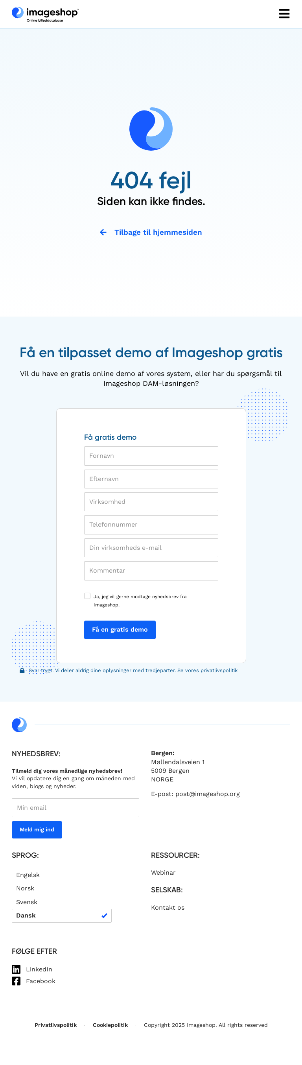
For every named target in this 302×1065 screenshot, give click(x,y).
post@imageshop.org (207, 794)
